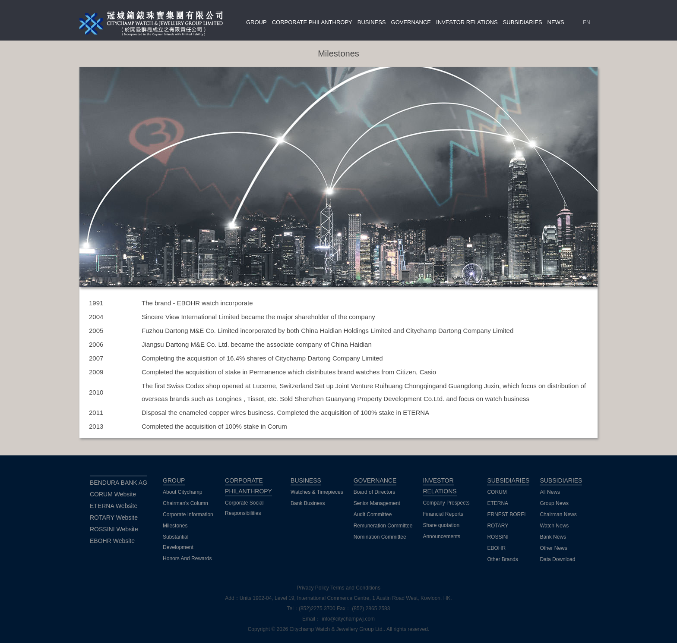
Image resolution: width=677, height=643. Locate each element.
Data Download (557, 559)
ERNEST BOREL (507, 514)
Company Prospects (446, 503)
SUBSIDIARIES (522, 22)
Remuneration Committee (383, 526)
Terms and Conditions (355, 588)
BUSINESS (371, 22)
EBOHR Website (112, 540)
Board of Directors (374, 492)
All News (550, 492)
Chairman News (558, 514)
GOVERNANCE (411, 22)
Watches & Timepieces (317, 492)
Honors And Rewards (187, 558)
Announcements (441, 536)
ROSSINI (497, 537)
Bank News (553, 537)
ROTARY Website (114, 517)
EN (586, 22)
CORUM (496, 492)
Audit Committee (373, 514)
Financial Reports (443, 514)
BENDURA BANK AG (118, 482)
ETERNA (497, 503)
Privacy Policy (313, 588)
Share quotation (441, 525)
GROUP (256, 22)
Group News (554, 503)
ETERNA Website (113, 505)
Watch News (554, 526)
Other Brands (502, 559)
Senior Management (377, 503)
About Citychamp (182, 492)
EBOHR (496, 548)
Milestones (175, 526)
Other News (553, 548)
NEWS (555, 22)
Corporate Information (188, 514)
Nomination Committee (380, 537)
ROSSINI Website (114, 529)
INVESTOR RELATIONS (467, 22)
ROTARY (497, 526)
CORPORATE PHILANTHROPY (312, 22)
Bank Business (308, 503)
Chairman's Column (185, 503)
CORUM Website (113, 494)
